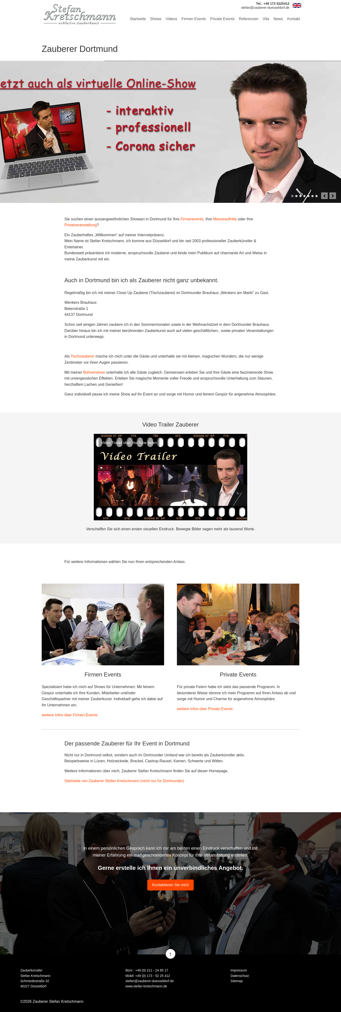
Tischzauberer (82, 356)
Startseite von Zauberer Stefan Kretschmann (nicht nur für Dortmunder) (124, 781)
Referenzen (249, 19)
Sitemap (237, 981)
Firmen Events (193, 19)
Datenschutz (240, 976)
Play (170, 477)
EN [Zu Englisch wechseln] (297, 5)
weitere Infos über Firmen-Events (70, 715)
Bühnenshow (94, 372)
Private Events (222, 19)
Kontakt (293, 19)
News (278, 19)
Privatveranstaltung (80, 225)
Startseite (138, 19)
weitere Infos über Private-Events (205, 709)
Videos (171, 19)
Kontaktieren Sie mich (170, 885)
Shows (156, 19)
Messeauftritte (225, 219)
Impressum (239, 970)
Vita (266, 19)
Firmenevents (191, 219)
